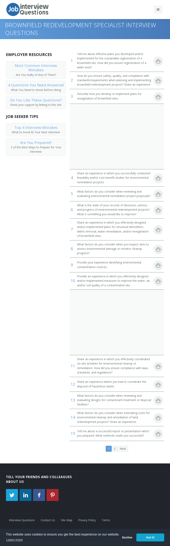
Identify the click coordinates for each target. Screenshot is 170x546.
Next (123, 448)
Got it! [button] (150, 537)
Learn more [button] (14, 539)
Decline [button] (127, 537)
